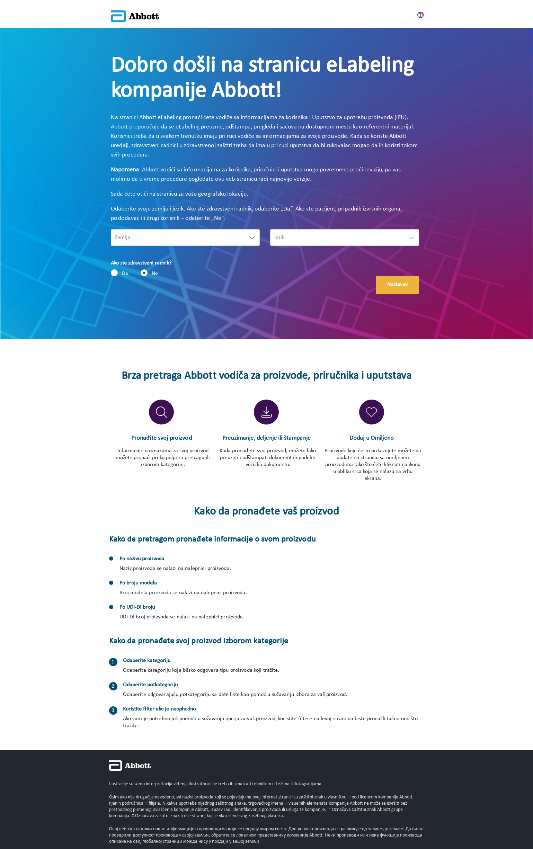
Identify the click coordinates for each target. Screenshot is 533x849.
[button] (420, 13)
